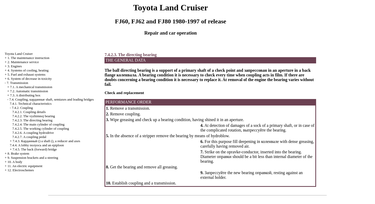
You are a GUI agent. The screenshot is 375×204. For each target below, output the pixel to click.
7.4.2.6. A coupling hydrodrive (33, 133)
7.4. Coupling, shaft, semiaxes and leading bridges (51, 99)
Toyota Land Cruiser (19, 54)
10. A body (15, 162)
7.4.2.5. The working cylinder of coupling (40, 128)
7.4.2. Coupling (22, 108)
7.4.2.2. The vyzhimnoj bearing (33, 116)
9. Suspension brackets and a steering (33, 158)
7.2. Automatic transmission (29, 91)
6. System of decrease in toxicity (30, 79)
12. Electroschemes (21, 170)
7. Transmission (17, 83)
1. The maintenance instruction (29, 58)
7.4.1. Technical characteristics (31, 104)
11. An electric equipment (25, 166)
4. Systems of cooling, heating (28, 70)
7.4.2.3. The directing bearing (32, 120)
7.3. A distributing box (25, 95)
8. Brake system (18, 153)
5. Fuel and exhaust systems (27, 74)
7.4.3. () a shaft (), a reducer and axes (46, 141)
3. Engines (15, 66)
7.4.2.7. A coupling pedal (29, 137)
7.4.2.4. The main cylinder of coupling (38, 124)
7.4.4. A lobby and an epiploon (37, 145)
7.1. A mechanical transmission (31, 87)
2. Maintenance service (23, 62)
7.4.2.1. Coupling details (29, 112)
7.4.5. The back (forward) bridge (35, 149)
